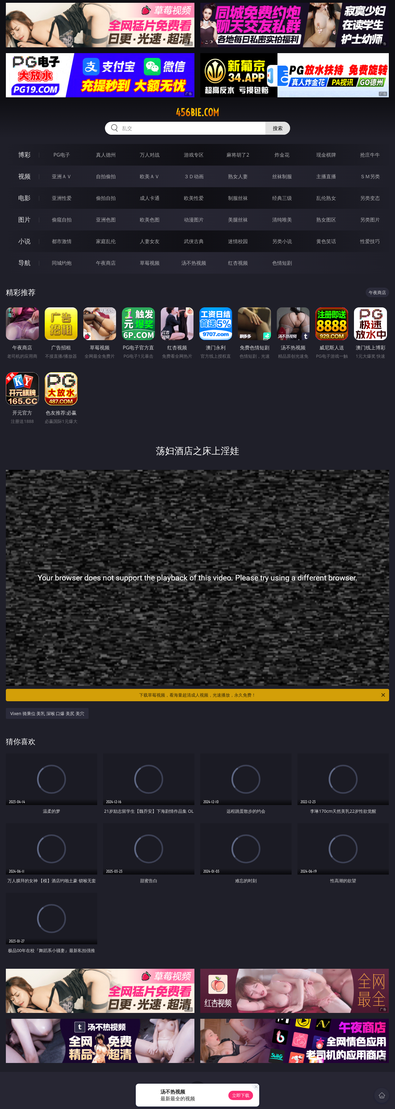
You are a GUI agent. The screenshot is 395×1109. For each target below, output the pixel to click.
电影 (24, 198)
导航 (24, 263)
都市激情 (62, 241)
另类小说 (282, 241)
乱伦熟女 (326, 198)
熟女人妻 (238, 176)
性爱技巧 (370, 241)
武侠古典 (194, 241)
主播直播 (326, 176)
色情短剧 (282, 262)
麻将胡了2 (238, 154)
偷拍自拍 (106, 198)
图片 (24, 219)
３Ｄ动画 (194, 176)
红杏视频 (238, 262)
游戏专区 (194, 154)
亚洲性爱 (62, 198)
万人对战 (150, 154)
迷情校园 (238, 241)
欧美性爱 (194, 198)
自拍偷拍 (106, 176)
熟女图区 (326, 219)
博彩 (24, 154)
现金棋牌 (326, 154)
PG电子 (61, 154)
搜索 (278, 128)
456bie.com (197, 112)
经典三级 (282, 198)
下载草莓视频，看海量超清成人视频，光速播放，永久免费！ (262, 695)
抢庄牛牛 (370, 154)
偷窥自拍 (62, 219)
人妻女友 (150, 241)
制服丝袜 (238, 198)
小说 (24, 241)
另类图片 (370, 219)
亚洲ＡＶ (62, 176)
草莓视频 (150, 262)
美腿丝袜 (238, 219)
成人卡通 (150, 198)
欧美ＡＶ (150, 176)
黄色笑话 (326, 241)
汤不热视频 (193, 262)
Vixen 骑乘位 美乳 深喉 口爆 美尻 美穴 (47, 713)
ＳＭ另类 (370, 176)
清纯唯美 (282, 219)
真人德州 (106, 154)
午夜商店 (106, 262)
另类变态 (370, 198)
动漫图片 (194, 219)
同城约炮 (62, 262)
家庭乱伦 (106, 241)
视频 (24, 176)
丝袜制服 (282, 176)
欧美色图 (150, 219)
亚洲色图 (106, 219)
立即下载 (240, 1095)
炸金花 (282, 154)
